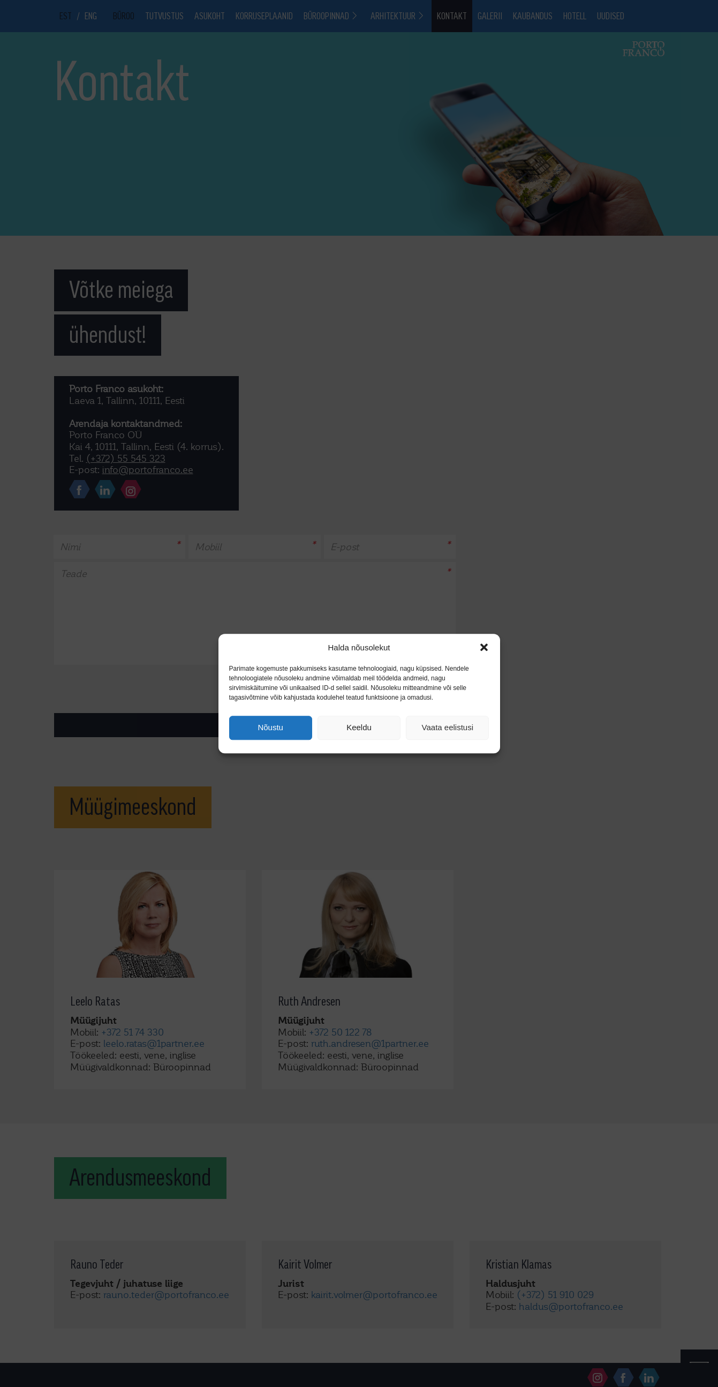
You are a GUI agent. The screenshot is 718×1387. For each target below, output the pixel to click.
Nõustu (270, 727)
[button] (484, 647)
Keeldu (359, 727)
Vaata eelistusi (447, 727)
